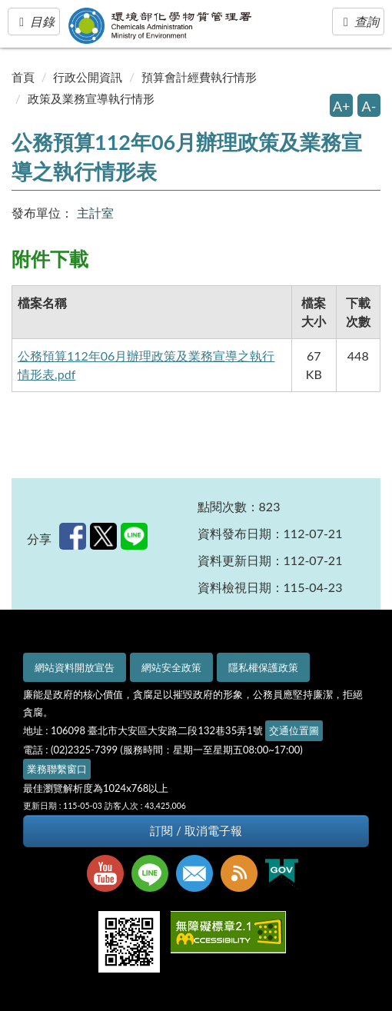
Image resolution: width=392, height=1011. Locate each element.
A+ (341, 106)
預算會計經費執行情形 (199, 77)
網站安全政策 (171, 667)
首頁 (23, 77)
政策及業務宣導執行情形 (91, 98)
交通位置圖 (294, 730)
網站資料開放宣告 (75, 667)
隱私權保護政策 (263, 667)
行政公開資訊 (87, 77)
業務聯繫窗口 (57, 769)
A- (369, 106)
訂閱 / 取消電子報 (195, 830)
